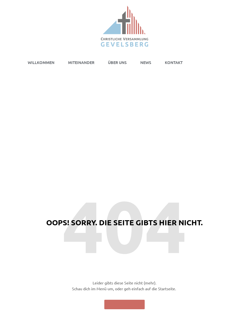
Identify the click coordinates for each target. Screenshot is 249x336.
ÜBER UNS (117, 62)
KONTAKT (174, 62)
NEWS (145, 62)
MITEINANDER (81, 62)
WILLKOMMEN (41, 62)
